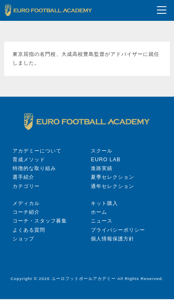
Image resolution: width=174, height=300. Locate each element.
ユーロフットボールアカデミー (83, 278)
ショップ (23, 239)
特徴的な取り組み (34, 168)
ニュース (102, 221)
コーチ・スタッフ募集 (40, 221)
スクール (102, 151)
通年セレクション (112, 186)
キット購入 (104, 203)
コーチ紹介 (26, 212)
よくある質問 (29, 230)
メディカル (26, 203)
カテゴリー (26, 186)
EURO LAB (105, 159)
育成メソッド (29, 159)
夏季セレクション (112, 177)
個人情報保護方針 (112, 239)
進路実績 (102, 168)
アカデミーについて (37, 151)
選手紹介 (23, 177)
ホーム (99, 212)
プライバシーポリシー (118, 230)
